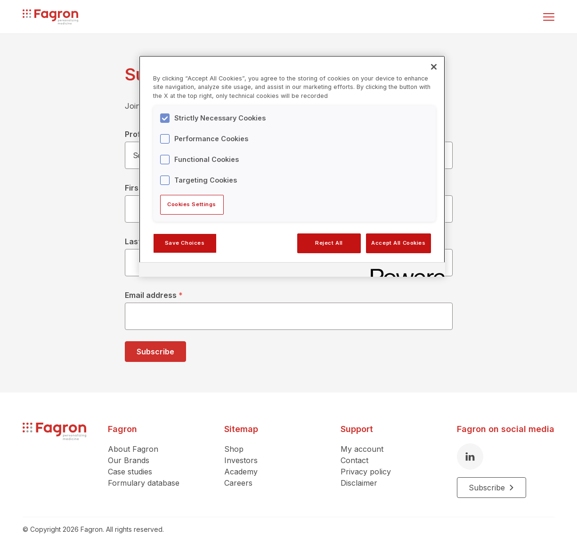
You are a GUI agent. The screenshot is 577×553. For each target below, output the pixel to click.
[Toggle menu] (548, 17)
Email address (154, 295)
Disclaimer (359, 483)
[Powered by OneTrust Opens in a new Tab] (404, 271)
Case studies (130, 471)
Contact (354, 460)
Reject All (329, 243)
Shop (234, 449)
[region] (292, 166)
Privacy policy (366, 471)
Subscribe (155, 351)
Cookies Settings (191, 204)
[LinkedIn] (470, 456)
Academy (241, 471)
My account (362, 449)
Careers (238, 483)
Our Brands (128, 460)
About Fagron (133, 449)
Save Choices (185, 243)
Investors (241, 460)
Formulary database (143, 483)
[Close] (433, 66)
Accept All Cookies (398, 243)
